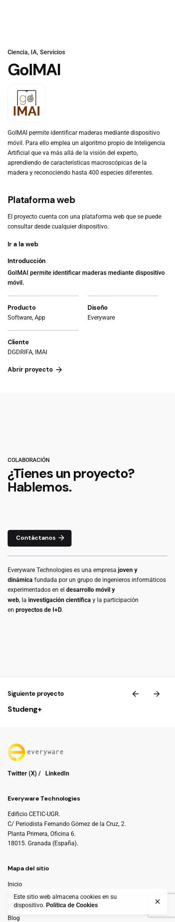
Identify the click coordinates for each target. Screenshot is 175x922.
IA (34, 52)
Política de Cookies (72, 905)
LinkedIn (57, 773)
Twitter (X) (22, 773)
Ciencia (18, 52)
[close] (157, 901)
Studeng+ (24, 709)
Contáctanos (41, 538)
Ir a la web (23, 244)
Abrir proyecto (36, 369)
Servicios (52, 52)
